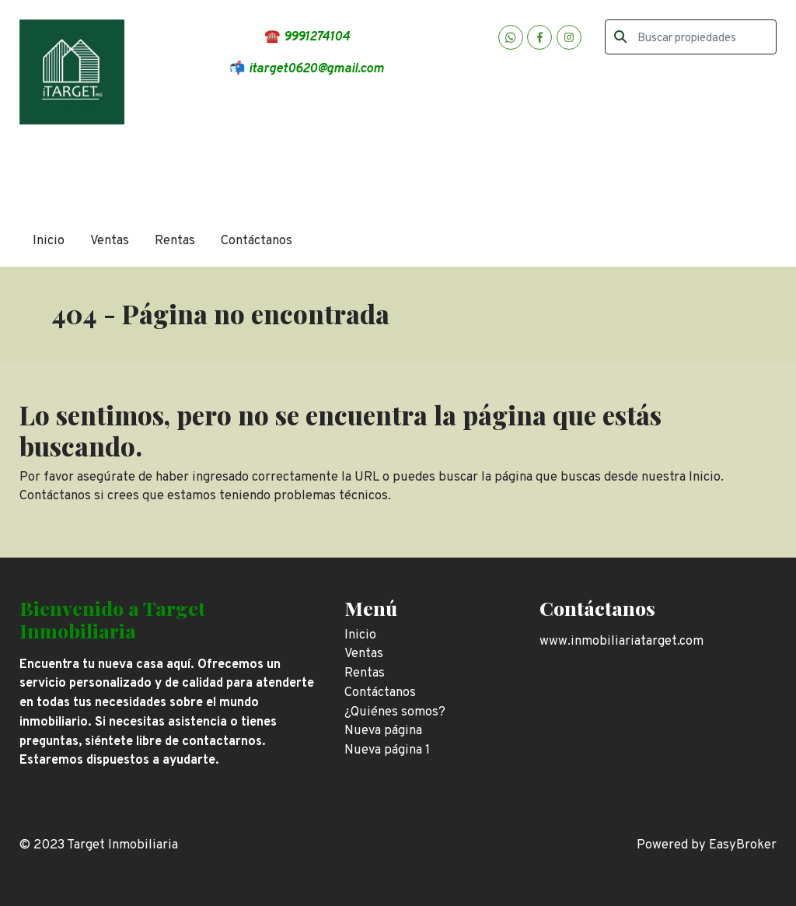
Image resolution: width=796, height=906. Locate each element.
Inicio (49, 241)
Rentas (175, 241)
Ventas (109, 241)
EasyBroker (743, 845)
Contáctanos (256, 241)
